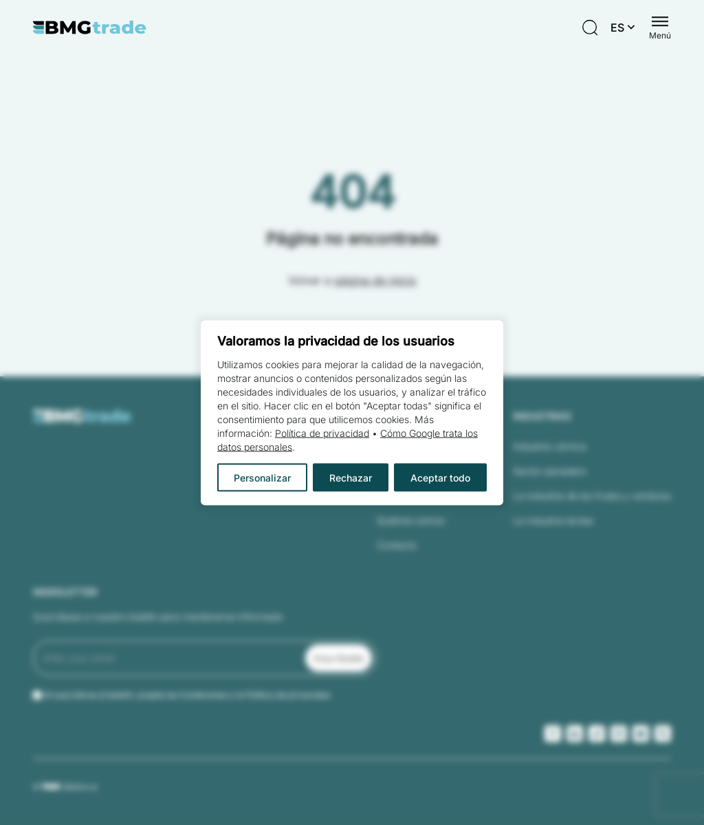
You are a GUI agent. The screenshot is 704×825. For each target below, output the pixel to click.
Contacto (397, 545)
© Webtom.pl (65, 786)
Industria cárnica (549, 446)
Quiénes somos (411, 520)
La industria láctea (553, 520)
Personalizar (262, 477)
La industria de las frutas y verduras (592, 495)
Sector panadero (549, 471)
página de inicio (375, 280)
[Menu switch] (660, 27)
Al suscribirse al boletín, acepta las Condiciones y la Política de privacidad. (187, 695)
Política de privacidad (322, 432)
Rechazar (350, 477)
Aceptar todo (440, 477)
